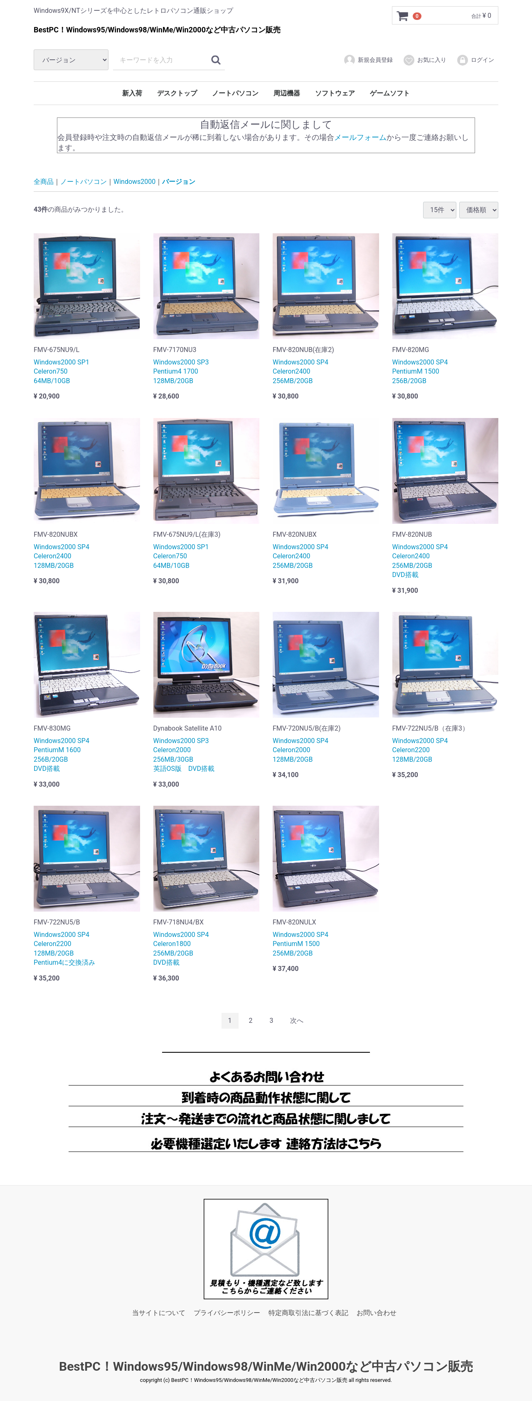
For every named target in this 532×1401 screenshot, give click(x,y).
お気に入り (424, 60)
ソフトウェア (335, 93)
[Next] (296, 1020)
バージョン (178, 182)
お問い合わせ (377, 1313)
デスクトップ (177, 93)
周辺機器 (286, 93)
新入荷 (132, 93)
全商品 (44, 182)
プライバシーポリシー (227, 1313)
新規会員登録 (368, 60)
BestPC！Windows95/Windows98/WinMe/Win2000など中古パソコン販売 (266, 1366)
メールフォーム (360, 136)
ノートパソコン (235, 93)
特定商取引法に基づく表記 (308, 1313)
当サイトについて (158, 1313)
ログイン (475, 60)
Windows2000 (134, 182)
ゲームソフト (390, 93)
